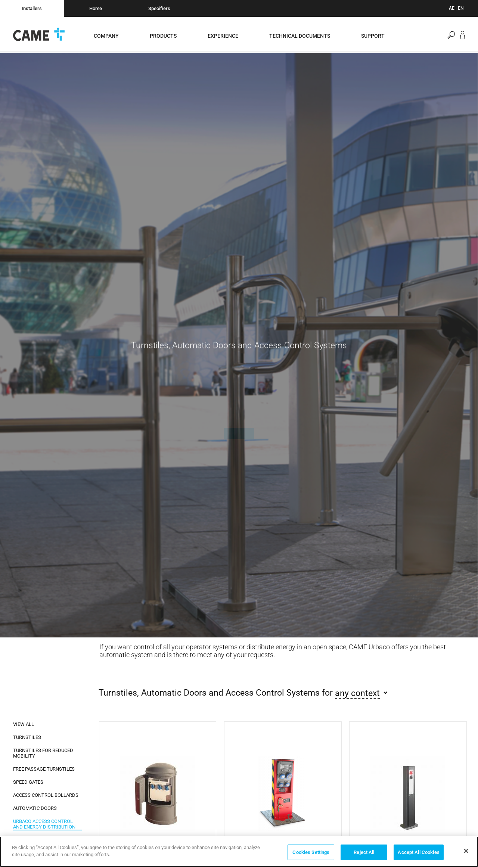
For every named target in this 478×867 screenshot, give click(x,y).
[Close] (466, 851)
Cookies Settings (310, 852)
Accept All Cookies (418, 852)
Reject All (364, 852)
